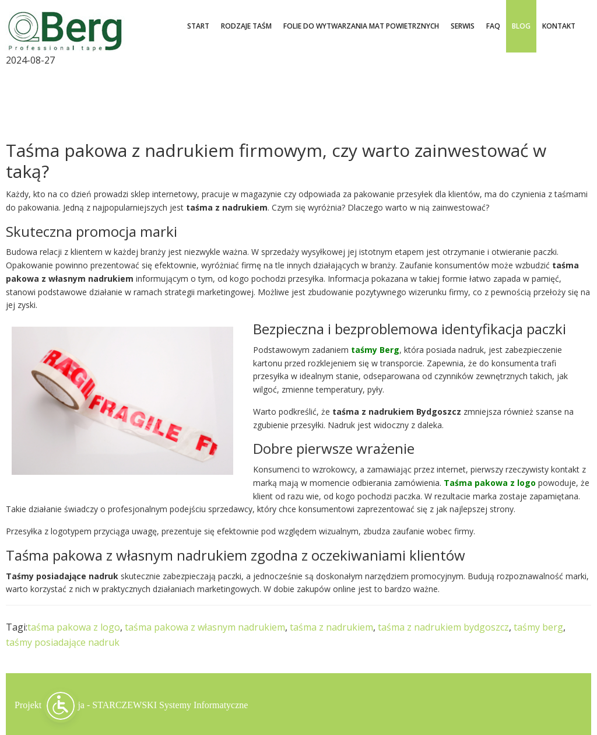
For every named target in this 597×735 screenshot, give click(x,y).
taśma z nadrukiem (331, 627)
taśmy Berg (375, 349)
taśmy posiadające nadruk (63, 642)
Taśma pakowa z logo (490, 482)
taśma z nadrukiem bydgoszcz (443, 627)
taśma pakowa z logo (73, 627)
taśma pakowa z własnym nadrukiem (205, 627)
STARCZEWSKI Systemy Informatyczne (170, 704)
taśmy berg (538, 627)
